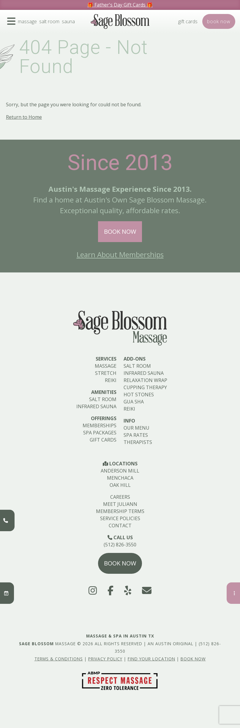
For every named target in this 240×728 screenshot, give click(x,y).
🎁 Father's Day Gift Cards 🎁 (120, 4)
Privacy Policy (105, 659)
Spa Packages (99, 432)
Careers (120, 497)
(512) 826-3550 (120, 544)
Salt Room (49, 21)
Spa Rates (136, 435)
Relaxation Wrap (145, 380)
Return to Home (24, 117)
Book (218, 21)
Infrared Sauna (96, 406)
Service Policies (120, 518)
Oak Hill (120, 485)
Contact (120, 525)
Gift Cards (188, 21)
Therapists (138, 442)
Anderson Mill (120, 470)
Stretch (105, 373)
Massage (27, 21)
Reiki (110, 380)
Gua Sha (134, 401)
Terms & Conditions (58, 659)
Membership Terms (120, 511)
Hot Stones (139, 394)
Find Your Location (151, 659)
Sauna (68, 21)
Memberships (99, 425)
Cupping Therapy (145, 387)
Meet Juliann (120, 504)
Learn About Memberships (120, 254)
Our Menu (136, 428)
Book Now (120, 231)
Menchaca (120, 478)
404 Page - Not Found (83, 57)
